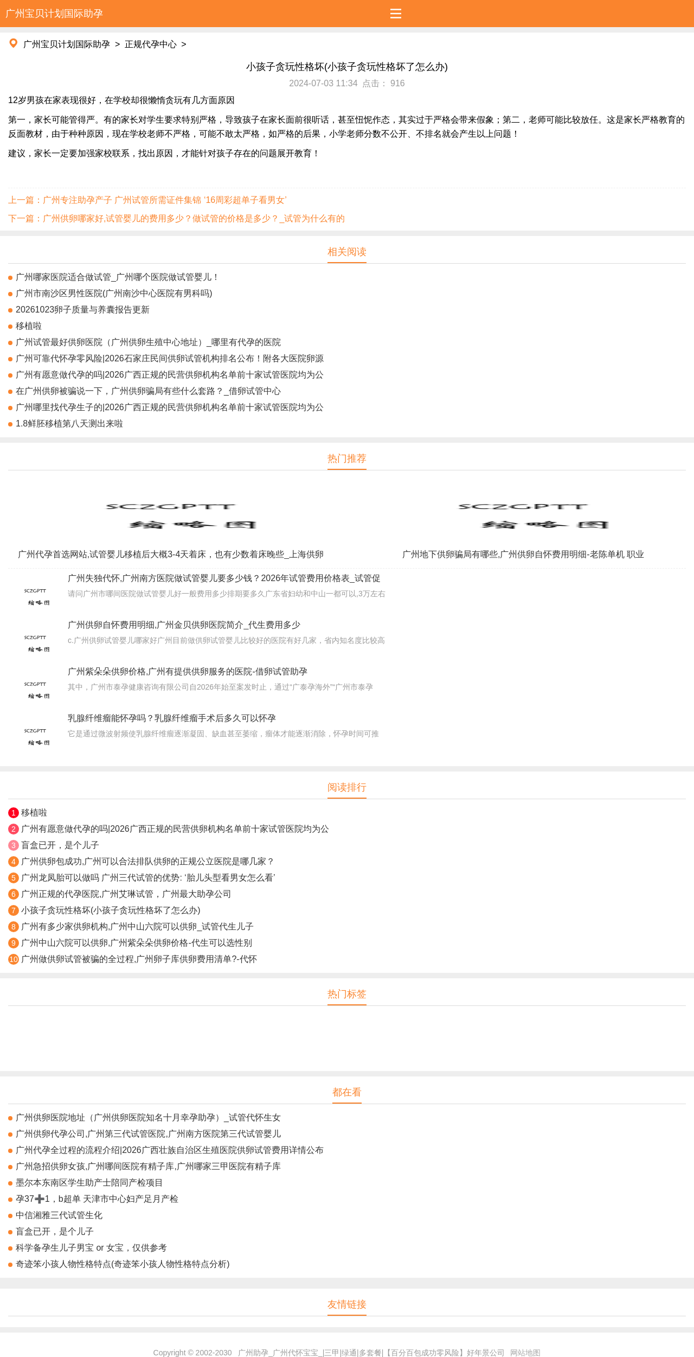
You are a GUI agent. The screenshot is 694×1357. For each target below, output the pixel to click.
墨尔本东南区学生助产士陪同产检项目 (89, 1182)
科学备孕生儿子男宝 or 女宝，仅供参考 (91, 1247)
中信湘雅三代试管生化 (59, 1215)
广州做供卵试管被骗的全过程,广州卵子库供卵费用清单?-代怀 (139, 959)
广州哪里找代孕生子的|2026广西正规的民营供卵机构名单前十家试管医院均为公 (170, 407)
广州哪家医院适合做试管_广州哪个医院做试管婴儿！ (118, 277)
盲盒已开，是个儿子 (60, 845)
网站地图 (525, 1352)
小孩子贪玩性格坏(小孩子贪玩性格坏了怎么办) (111, 910)
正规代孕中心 (151, 44)
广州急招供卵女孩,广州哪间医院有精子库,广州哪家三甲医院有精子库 (148, 1166)
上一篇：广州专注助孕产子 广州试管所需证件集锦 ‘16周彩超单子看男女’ (147, 200)
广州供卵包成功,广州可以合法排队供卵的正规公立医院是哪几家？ (148, 861)
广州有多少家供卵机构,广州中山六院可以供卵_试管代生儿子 (137, 926)
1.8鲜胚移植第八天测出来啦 (69, 423)
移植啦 (29, 325)
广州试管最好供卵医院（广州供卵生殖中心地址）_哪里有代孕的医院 (148, 342)
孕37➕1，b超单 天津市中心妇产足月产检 (97, 1198)
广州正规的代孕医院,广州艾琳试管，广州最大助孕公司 (126, 894)
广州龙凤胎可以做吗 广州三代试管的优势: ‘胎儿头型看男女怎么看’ (148, 877)
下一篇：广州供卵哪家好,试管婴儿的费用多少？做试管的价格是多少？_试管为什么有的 (176, 218)
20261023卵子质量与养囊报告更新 (83, 309)
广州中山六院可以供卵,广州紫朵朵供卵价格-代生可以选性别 (136, 942)
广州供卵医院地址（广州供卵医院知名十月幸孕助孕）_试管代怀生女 (148, 1117)
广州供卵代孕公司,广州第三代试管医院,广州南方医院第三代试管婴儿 (148, 1133)
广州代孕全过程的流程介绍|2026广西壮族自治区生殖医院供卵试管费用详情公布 (170, 1150)
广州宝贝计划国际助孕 (66, 44)
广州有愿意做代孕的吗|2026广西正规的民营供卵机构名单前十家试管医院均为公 (170, 374)
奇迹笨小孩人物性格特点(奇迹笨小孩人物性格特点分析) (123, 1264)
